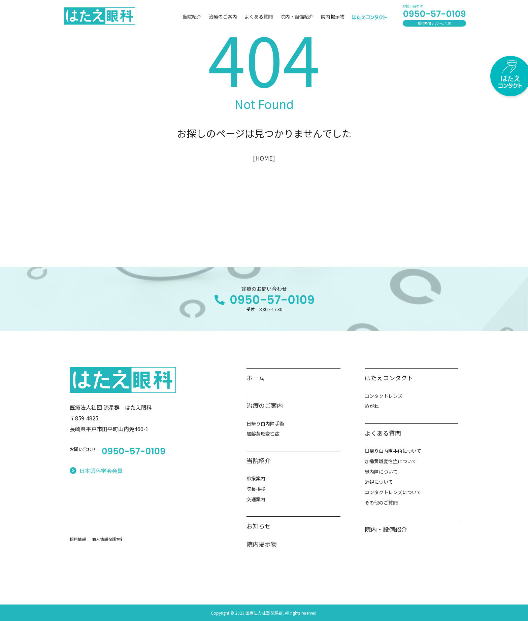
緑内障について (381, 471)
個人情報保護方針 (108, 539)
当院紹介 (192, 16)
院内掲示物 (332, 16)
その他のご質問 (381, 502)
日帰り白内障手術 (265, 423)
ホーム (255, 377)
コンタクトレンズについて (393, 492)
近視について (379, 481)
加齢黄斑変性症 (262, 433)
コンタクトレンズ (383, 395)
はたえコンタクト (389, 377)
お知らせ (258, 525)
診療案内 (255, 478)
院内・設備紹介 (297, 16)
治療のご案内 (223, 16)
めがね (372, 406)
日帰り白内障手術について (393, 450)
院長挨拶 (255, 488)
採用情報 (78, 539)
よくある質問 (258, 16)
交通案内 (255, 499)
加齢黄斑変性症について (391, 461)
